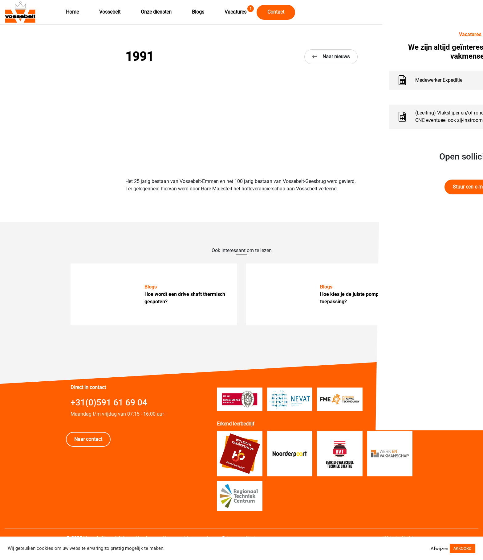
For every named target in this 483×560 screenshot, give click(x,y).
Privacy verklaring (244, 534)
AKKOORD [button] (462, 549)
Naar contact (88, 439)
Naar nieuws (331, 57)
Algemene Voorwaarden (189, 534)
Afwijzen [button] (439, 549)
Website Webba (400, 534)
